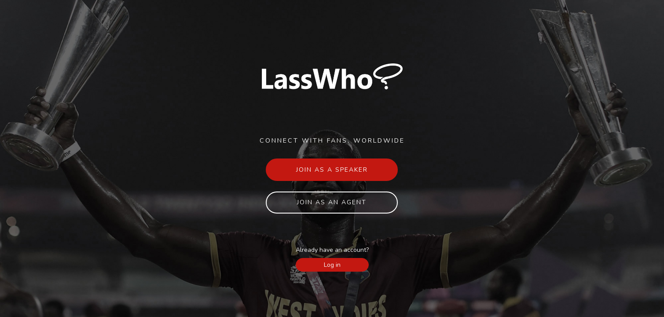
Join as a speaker (332, 170)
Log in (332, 265)
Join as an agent (332, 202)
